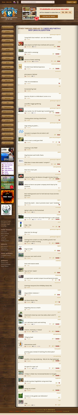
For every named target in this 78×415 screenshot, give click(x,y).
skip (8, 102)
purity (7, 62)
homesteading (7, 45)
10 (38, 219)
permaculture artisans (8, 89)
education (7, 98)
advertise (17, 411)
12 (40, 219)
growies (8, 31)
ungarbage (7, 67)
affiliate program (24, 411)
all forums (7, 143)
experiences (7, 107)
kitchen (8, 58)
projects (7, 120)
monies (8, 54)
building (8, 40)
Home (3, 2)
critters (8, 36)
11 (39, 219)
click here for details (49, 16)
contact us (11, 411)
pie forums (8, 134)
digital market (7, 125)
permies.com (7, 129)
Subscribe (9, 2)
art (7, 85)
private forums (8, 138)
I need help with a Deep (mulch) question (44, 29)
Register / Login (71, 2)
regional (7, 94)
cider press (8, 116)
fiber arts (7, 80)
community (8, 71)
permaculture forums (7, 27)
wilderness (8, 76)
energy (7, 49)
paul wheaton (59, 411)
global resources (7, 111)
